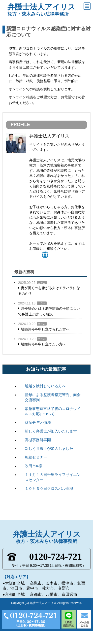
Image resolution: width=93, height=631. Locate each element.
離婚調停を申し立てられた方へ (45, 329)
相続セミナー (36, 457)
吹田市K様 (33, 466)
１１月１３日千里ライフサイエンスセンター (53, 477)
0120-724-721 (55, 557)
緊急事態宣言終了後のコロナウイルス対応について (53, 411)
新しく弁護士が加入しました (49, 448)
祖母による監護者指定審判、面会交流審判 (53, 397)
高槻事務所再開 (38, 440)
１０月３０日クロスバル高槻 (49, 488)
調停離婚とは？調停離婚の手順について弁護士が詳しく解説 (49, 311)
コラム (41, 282)
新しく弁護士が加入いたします (51, 431)
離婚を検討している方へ (45, 386)
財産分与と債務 (38, 422)
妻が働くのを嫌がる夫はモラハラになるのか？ (49, 290)
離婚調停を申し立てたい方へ (43, 344)
